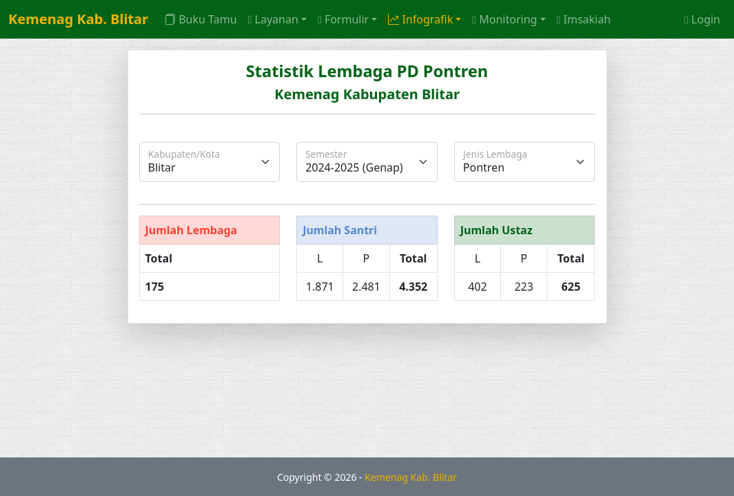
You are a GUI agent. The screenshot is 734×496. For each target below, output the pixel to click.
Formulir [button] (343, 19)
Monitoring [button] (504, 19)
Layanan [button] (273, 19)
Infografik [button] (420, 19)
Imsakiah (584, 19)
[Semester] (367, 162)
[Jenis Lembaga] (524, 162)
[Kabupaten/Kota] (210, 162)
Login (702, 19)
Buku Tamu (200, 19)
